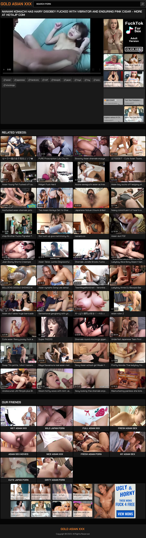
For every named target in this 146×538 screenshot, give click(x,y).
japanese (21, 80)
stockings (10, 85)
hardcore (35, 80)
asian (8, 80)
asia (98, 80)
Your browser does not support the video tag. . (52, 47)
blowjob (57, 80)
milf (46, 80)
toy (88, 80)
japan (68, 80)
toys (79, 80)
